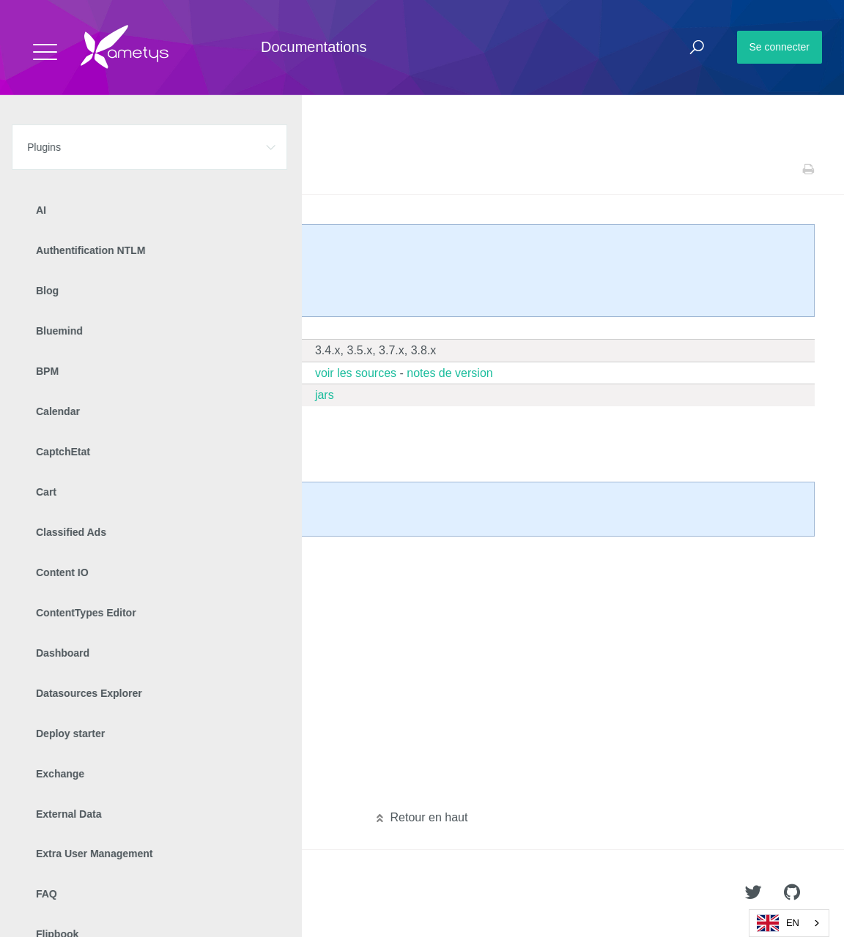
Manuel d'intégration (102, 588)
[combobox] (789, 923)
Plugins (86, 169)
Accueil (43, 169)
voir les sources (355, 373)
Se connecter (779, 47)
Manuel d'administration (109, 564)
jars (324, 395)
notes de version (449, 373)
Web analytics (141, 169)
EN (778, 923)
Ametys (97, 894)
